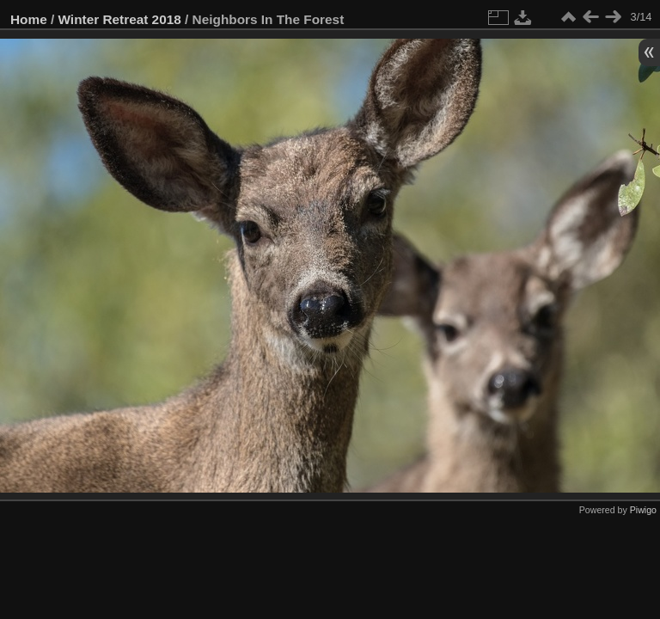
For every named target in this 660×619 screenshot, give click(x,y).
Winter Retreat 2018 (119, 19)
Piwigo (643, 510)
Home (28, 19)
